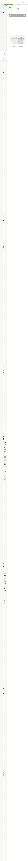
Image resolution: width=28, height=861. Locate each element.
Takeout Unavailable (22, 12)
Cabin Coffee (12, 9)
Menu (4, 58)
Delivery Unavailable (14, 12)
